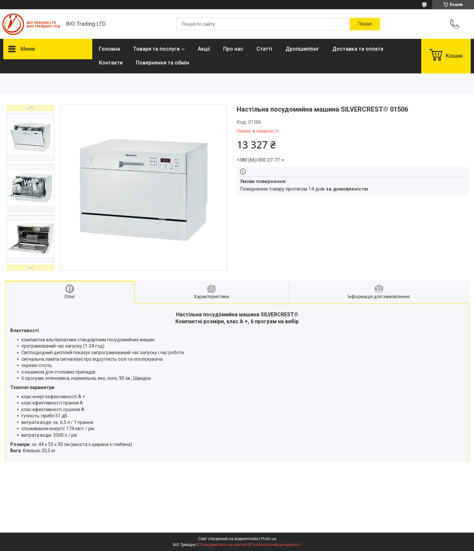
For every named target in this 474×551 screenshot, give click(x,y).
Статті (264, 49)
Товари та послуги (156, 49)
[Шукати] (365, 24)
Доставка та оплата (357, 49)
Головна (109, 49)
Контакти (111, 63)
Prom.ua (268, 539)
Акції (204, 49)
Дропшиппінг (302, 49)
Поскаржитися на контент (223, 544)
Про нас (233, 49)
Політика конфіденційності (276, 544)
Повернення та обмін (162, 63)
